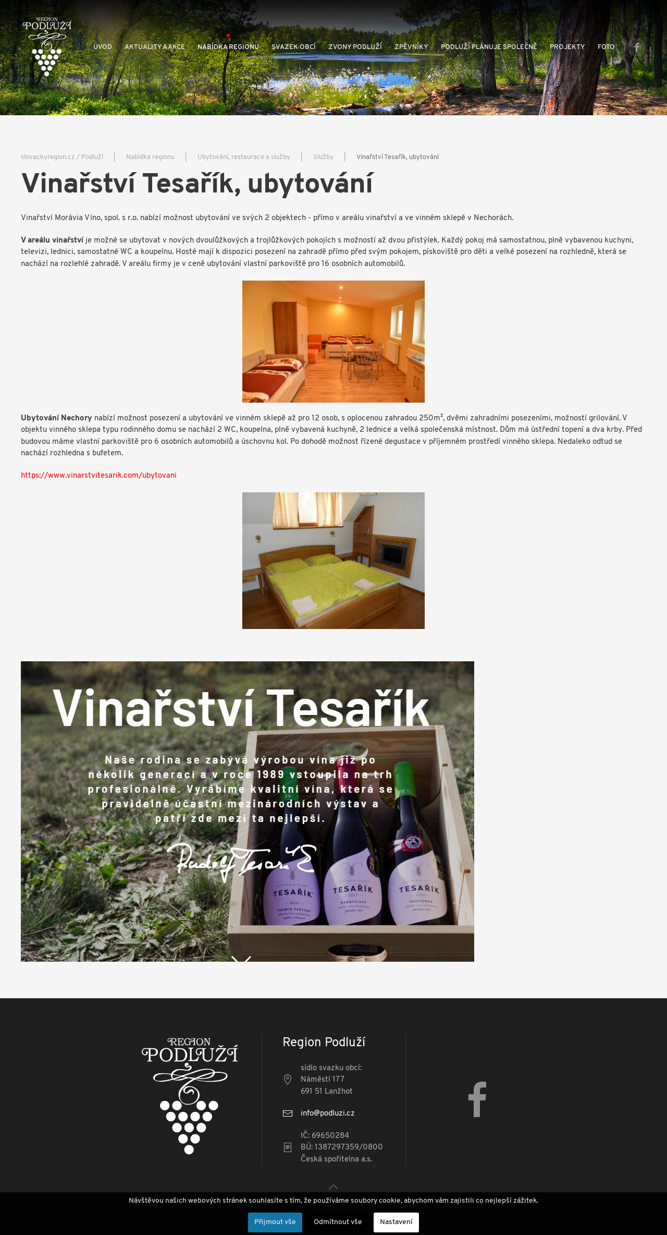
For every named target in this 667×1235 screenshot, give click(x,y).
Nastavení (396, 1222)
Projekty (567, 47)
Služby (323, 157)
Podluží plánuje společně (489, 47)
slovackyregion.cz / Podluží (62, 157)
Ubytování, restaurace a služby (243, 157)
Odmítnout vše (338, 1222)
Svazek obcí (293, 47)
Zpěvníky (411, 47)
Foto (606, 47)
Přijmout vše (275, 1222)
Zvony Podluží (355, 47)
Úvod (102, 47)
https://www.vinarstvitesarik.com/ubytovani (99, 476)
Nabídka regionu (228, 47)
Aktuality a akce (155, 47)
